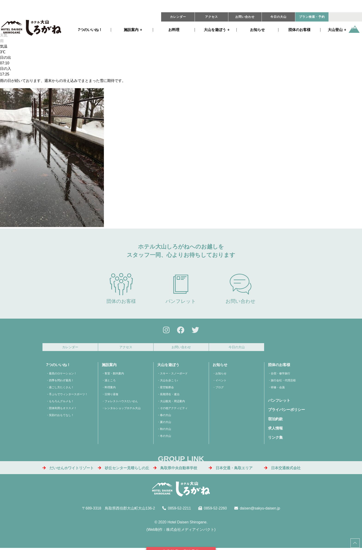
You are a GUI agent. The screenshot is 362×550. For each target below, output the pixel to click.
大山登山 (335, 30)
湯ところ (110, 381)
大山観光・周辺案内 (172, 402)
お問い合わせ (245, 17)
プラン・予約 (312, 17)
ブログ (219, 388)
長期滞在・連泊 (169, 395)
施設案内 (131, 30)
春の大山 (165, 416)
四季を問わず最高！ (61, 381)
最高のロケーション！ (63, 374)
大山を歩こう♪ (169, 381)
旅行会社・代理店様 (283, 381)
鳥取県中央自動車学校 (175, 469)
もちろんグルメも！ (61, 402)
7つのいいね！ (90, 30)
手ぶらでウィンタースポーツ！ (68, 395)
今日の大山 (278, 17)
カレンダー (178, 17)
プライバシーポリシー (286, 411)
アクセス (211, 17)
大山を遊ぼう (168, 366)
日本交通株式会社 (282, 469)
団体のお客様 (299, 30)
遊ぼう (215, 30)
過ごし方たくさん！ (61, 388)
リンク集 (275, 439)
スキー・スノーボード (174, 374)
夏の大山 (165, 423)
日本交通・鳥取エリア (231, 469)
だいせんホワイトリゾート (68, 469)
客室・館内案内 (114, 374)
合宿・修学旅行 (280, 374)
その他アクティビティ (174, 409)
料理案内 (110, 388)
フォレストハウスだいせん (121, 402)
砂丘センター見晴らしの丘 (123, 469)
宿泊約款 (275, 420)
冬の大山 (165, 437)
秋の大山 (165, 430)
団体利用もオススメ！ (63, 409)
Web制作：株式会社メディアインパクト (181, 531)
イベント (220, 381)
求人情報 (275, 430)
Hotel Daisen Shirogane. (187, 523)
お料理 (173, 30)
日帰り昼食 (111, 395)
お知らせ (257, 30)
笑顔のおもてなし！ (61, 416)
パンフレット (181, 288)
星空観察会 (167, 388)
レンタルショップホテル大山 (123, 409)
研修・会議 (278, 388)
